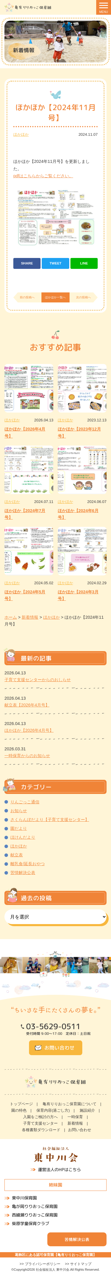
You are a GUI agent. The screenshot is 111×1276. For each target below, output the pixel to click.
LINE (84, 263)
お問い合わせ (59, 1047)
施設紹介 (87, 1110)
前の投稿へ (27, 297)
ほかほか (21, 134)
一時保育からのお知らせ (27, 755)
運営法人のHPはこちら (59, 1169)
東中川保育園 (24, 1198)
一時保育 (75, 1117)
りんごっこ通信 (24, 802)
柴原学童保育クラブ (30, 1224)
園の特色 (19, 1110)
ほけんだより (22, 837)
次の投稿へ (83, 297)
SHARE (27, 263)
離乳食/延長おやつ (27, 863)
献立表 (16, 855)
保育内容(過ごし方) (53, 1110)
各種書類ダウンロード (41, 1130)
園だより (18, 828)
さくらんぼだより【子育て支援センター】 (49, 819)
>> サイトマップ (78, 1264)
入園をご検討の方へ (40, 1117)
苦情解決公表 (22, 872)
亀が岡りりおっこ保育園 (34, 1206)
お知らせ (18, 810)
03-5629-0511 (53, 1026)
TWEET (55, 263)
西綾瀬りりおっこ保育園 (34, 1215)
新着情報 (75, 1123)
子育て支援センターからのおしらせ (37, 679)
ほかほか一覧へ (55, 297)
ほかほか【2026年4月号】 (29, 730)
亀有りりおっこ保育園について (69, 1104)
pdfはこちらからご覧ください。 (43, 175)
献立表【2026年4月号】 (26, 705)
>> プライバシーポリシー (40, 1264)
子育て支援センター (40, 1123)
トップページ (21, 1104)
